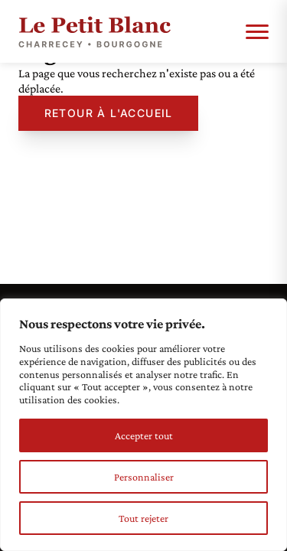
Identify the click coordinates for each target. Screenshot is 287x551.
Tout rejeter (143, 518)
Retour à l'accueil (108, 112)
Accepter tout (144, 435)
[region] (143, 424)
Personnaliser (144, 477)
